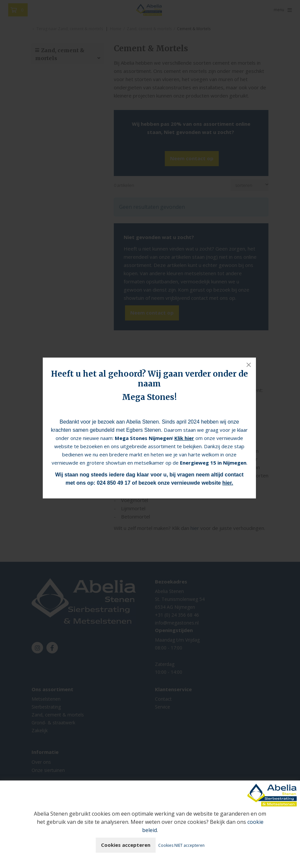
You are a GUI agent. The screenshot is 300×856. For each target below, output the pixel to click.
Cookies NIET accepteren (181, 845)
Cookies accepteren (125, 845)
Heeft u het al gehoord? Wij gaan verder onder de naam (149, 379)
